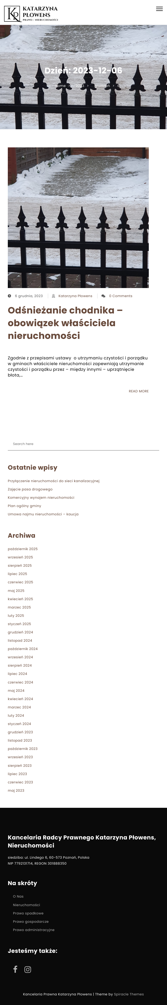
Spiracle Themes (129, 994)
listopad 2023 (20, 740)
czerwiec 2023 (20, 782)
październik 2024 (23, 648)
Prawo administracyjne (34, 929)
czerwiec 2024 (20, 682)
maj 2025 (16, 590)
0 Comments (121, 295)
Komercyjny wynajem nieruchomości (41, 497)
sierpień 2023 (20, 765)
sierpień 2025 (20, 565)
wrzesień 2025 (20, 557)
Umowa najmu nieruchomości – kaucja (43, 514)
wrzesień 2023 (20, 757)
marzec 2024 (19, 707)
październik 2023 (23, 748)
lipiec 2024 (17, 673)
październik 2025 (23, 548)
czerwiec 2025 (20, 582)
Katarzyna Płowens (75, 295)
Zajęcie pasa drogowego (30, 489)
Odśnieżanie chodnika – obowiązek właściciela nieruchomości (65, 323)
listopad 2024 (20, 640)
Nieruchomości (26, 905)
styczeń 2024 (19, 723)
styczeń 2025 (19, 623)
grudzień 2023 (20, 732)
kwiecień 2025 (20, 599)
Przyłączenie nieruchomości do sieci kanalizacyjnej (54, 480)
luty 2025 (16, 615)
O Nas (18, 896)
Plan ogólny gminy (24, 505)
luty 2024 (16, 715)
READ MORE (139, 391)
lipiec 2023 (17, 773)
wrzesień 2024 (20, 657)
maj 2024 (16, 690)
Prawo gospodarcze (31, 921)
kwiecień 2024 (20, 698)
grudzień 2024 (20, 632)
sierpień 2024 (20, 665)
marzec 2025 (19, 607)
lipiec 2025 (17, 573)
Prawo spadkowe (28, 913)
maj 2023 (16, 790)
